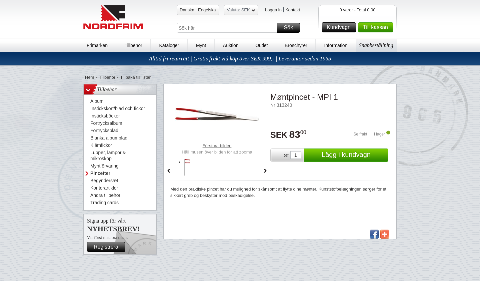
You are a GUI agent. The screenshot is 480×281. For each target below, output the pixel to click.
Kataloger (169, 45)
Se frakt (360, 134)
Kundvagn (340, 27)
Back (168, 171)
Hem (89, 77)
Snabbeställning (376, 45)
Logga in (273, 9)
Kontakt (292, 9)
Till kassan (377, 27)
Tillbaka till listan (136, 77)
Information (335, 45)
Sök (291, 28)
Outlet (261, 45)
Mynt (201, 45)
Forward (265, 171)
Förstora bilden (217, 145)
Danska (187, 9)
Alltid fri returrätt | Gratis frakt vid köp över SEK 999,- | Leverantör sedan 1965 (240, 58)
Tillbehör (133, 45)
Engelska (207, 9)
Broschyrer (296, 45)
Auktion (231, 45)
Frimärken (97, 45)
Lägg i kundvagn (354, 155)
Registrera (108, 247)
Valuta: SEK (241, 11)
